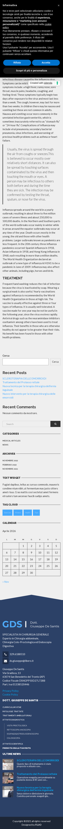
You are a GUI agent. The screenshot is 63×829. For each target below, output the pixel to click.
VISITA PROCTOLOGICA (17, 726)
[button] (58, 5)
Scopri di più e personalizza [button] (31, 70)
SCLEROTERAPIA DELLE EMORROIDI (24, 378)
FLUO (38, 824)
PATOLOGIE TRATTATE (13, 711)
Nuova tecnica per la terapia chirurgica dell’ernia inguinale (35, 789)
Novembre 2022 (10, 461)
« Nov (6, 581)
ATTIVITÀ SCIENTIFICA (13, 744)
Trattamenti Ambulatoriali (17, 715)
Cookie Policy (10, 694)
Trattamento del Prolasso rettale (21, 382)
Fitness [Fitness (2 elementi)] (18, 512)
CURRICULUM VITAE (12, 707)
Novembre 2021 (10, 469)
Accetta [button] (46, 62)
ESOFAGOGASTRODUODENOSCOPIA (23, 734)
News (5, 445)
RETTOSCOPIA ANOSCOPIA (19, 730)
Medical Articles (11, 441)
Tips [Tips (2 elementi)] (36, 512)
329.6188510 (17, 654)
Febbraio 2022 (10, 465)
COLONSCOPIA (13, 738)
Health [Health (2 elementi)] (27, 512)
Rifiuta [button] (17, 62)
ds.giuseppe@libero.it (22, 660)
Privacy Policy (11, 690)
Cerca (6, 355)
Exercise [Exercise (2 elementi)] (7, 512)
